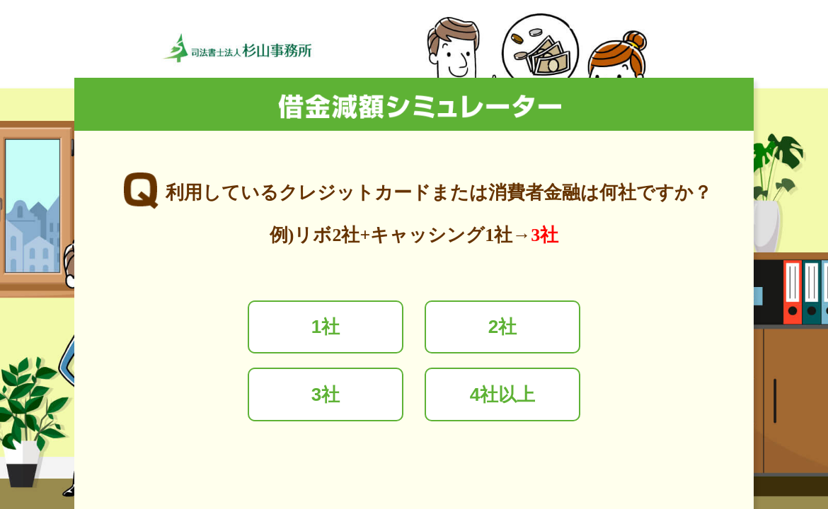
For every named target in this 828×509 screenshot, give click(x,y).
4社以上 (502, 394)
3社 (325, 394)
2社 (502, 326)
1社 (325, 326)
